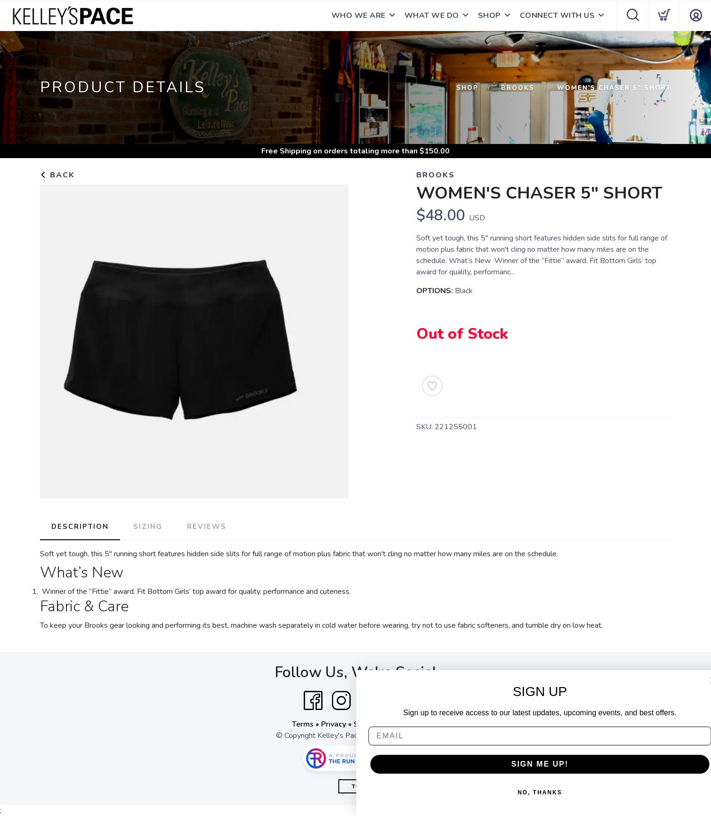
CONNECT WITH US (557, 15)
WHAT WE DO (431, 15)
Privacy (333, 724)
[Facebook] (313, 701)
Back (57, 175)
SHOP (489, 15)
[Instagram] (341, 701)
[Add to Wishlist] (432, 386)
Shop (467, 88)
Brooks (517, 88)
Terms (303, 724)
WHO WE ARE (358, 15)
